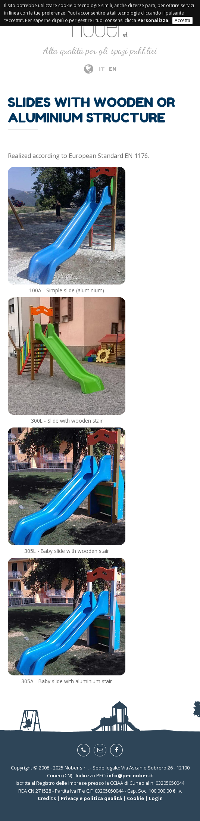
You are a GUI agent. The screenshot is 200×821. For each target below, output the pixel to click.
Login (156, 798)
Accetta (182, 20)
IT (102, 69)
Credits (47, 798)
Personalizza (152, 20)
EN (112, 69)
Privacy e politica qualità (91, 798)
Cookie (135, 798)
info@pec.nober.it (130, 775)
